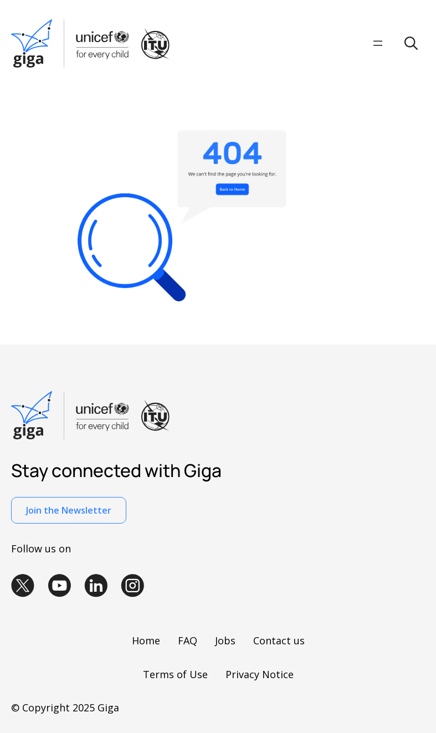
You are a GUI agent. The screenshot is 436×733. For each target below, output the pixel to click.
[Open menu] (377, 43)
